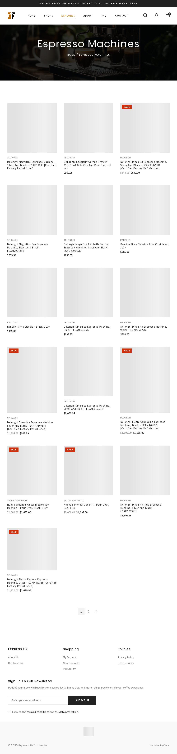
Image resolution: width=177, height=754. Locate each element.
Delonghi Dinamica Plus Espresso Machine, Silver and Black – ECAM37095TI (140, 508)
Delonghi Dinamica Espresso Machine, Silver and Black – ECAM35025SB (87, 407)
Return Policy (126, 663)
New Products (71, 663)
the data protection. (67, 712)
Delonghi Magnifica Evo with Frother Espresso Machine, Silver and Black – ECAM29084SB (86, 247)
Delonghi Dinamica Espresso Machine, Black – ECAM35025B (87, 328)
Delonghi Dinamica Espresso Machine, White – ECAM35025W (143, 328)
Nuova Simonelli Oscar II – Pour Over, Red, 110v (86, 506)
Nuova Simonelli (17, 500)
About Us (13, 657)
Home (71, 54)
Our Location (16, 663)
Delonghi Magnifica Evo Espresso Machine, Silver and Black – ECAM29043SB (27, 247)
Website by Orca (159, 745)
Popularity (69, 668)
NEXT (95, 611)
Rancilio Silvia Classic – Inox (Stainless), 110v (144, 246)
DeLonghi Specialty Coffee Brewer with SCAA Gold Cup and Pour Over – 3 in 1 (87, 165)
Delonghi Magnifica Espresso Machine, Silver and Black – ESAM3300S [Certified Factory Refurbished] (31, 165)
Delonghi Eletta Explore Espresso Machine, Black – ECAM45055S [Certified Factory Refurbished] (32, 583)
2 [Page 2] (88, 611)
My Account (69, 657)
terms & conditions (38, 712)
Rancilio (125, 240)
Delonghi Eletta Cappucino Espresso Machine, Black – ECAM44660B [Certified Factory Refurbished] (142, 425)
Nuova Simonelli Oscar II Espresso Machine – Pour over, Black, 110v (28, 506)
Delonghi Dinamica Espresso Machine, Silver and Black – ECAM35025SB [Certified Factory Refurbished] (143, 165)
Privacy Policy (126, 657)
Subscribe (82, 700)
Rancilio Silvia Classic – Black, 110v (28, 326)
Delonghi (12, 157)
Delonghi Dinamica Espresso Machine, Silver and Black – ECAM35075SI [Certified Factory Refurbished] (30, 426)
